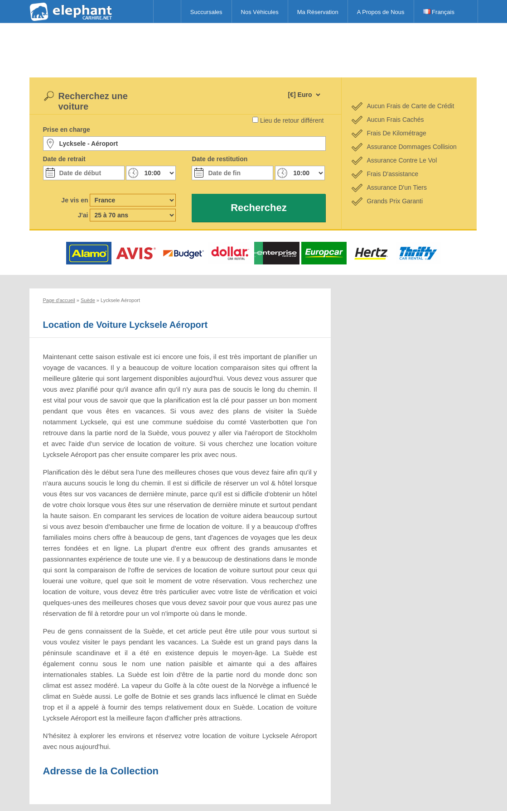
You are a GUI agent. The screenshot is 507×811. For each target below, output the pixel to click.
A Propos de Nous (381, 12)
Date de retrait (64, 159)
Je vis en (74, 200)
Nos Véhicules (260, 12)
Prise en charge (66, 129)
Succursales (206, 12)
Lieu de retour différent (292, 120)
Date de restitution (219, 159)
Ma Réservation (317, 12)
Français (438, 12)
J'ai (83, 215)
